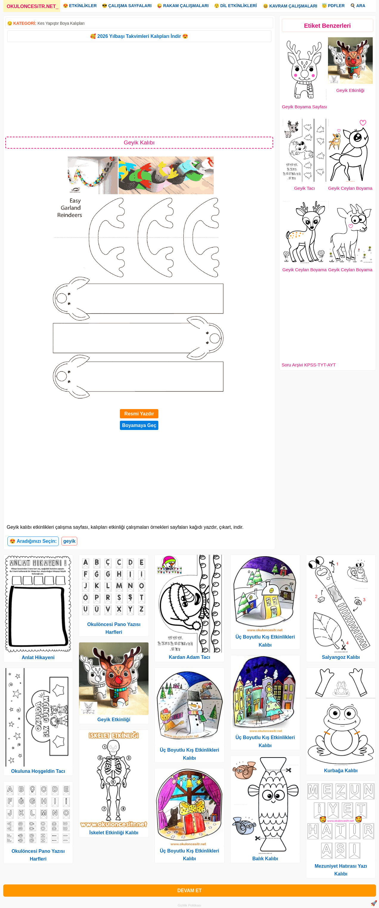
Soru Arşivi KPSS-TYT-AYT (309, 364)
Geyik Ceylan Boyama (350, 188)
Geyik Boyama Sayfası (304, 106)
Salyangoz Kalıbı (341, 657)
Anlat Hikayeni (38, 657)
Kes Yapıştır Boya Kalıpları (61, 23)
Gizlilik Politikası (189, 905)
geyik (69, 541)
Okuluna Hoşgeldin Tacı (38, 771)
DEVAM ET (189, 890)
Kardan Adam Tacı (189, 657)
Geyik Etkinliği (350, 90)
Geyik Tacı (304, 188)
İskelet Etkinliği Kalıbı (113, 832)
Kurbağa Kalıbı (341, 770)
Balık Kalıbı (265, 858)
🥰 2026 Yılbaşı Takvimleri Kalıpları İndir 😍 (139, 36)
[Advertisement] (139, 89)
